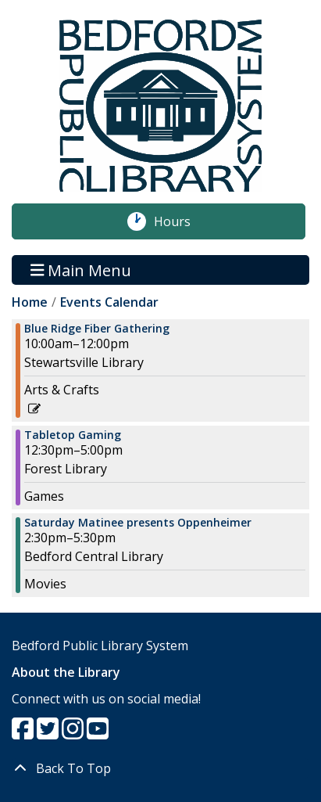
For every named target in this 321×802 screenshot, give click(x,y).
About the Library (66, 672)
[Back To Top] (160, 768)
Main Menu (81, 269)
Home (30, 302)
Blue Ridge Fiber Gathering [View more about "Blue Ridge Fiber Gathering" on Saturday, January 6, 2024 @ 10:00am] (96, 328)
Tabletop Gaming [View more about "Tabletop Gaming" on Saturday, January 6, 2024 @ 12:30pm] (72, 435)
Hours (180, 221)
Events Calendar (109, 302)
